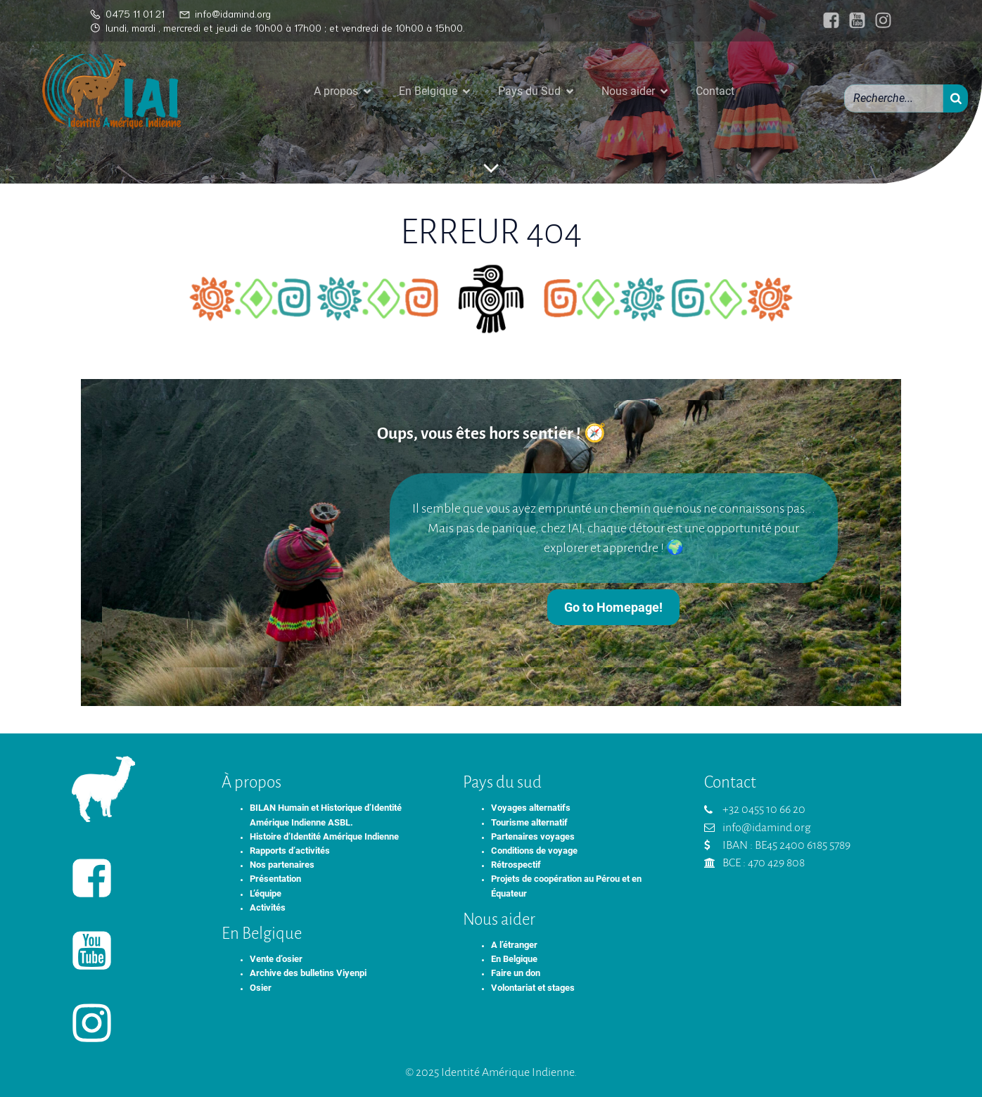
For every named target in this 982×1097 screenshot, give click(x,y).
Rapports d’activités (290, 850)
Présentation (275, 878)
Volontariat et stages (533, 987)
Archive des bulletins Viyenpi (308, 973)
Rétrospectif (516, 864)
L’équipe (265, 893)
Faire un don (515, 973)
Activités (268, 907)
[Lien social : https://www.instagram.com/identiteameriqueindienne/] (880, 21)
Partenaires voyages (533, 836)
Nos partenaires (282, 864)
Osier (261, 987)
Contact (715, 91)
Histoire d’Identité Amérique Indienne (324, 836)
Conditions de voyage (534, 850)
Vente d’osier (276, 959)
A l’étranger (514, 944)
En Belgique (514, 959)
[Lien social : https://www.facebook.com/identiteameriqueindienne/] (828, 21)
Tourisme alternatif (529, 822)
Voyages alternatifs (530, 807)
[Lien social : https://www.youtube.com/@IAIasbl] (854, 21)
